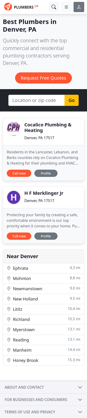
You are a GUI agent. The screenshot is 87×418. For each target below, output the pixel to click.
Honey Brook (43, 360)
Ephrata (43, 268)
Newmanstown (43, 288)
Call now (19, 173)
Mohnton (43, 278)
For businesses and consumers (36, 399)
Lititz (43, 309)
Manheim (43, 350)
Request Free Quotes (43, 78)
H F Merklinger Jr (43, 193)
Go (71, 100)
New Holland (43, 299)
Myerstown (43, 329)
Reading (43, 340)
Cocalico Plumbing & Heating (47, 127)
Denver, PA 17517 (39, 137)
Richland (43, 319)
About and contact (24, 387)
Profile (46, 173)
